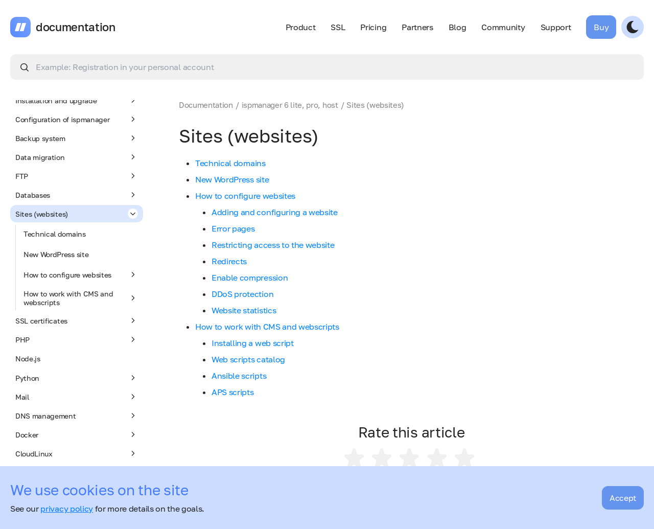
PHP (76, 339)
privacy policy (66, 508)
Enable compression (250, 277)
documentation (75, 27)
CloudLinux (76, 453)
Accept (623, 498)
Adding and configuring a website (275, 212)
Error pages (233, 228)
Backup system (76, 138)
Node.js (27, 358)
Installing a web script (253, 343)
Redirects (229, 261)
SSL (338, 27)
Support (556, 27)
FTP (76, 176)
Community (503, 27)
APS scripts (232, 392)
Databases (76, 195)
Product (301, 27)
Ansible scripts (239, 376)
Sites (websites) (76, 214)
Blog (457, 27)
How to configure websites (81, 274)
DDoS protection (242, 294)
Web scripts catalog (248, 359)
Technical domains (55, 233)
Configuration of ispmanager (76, 119)
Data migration (76, 157)
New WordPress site (56, 254)
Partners (417, 27)
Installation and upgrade (76, 100)
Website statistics (244, 310)
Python (76, 378)
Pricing (373, 27)
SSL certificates (76, 320)
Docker (76, 434)
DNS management (76, 415)
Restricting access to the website (273, 245)
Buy (601, 27)
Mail (76, 397)
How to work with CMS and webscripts (81, 298)
